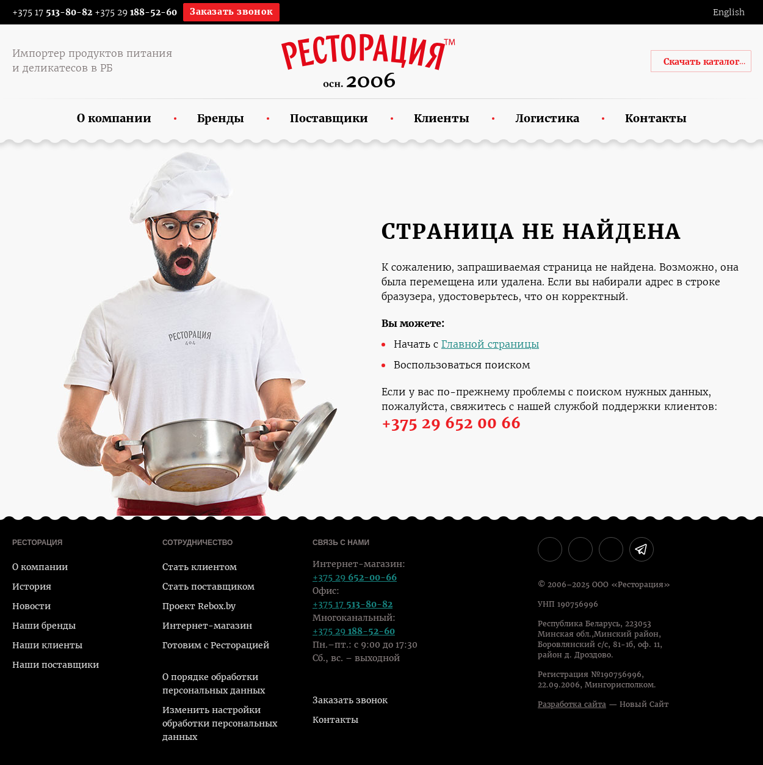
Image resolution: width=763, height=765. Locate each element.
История (31, 586)
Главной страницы (490, 344)
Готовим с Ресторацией (215, 645)
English (729, 12)
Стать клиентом (199, 567)
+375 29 (136, 12)
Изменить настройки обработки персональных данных (219, 723)
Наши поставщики (55, 664)
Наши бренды (44, 625)
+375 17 (44, 12)
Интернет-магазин (207, 625)
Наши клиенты (47, 645)
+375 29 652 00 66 (451, 423)
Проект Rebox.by (199, 606)
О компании (40, 567)
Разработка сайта (572, 704)
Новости (31, 606)
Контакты (335, 719)
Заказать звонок (231, 11)
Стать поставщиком (208, 586)
